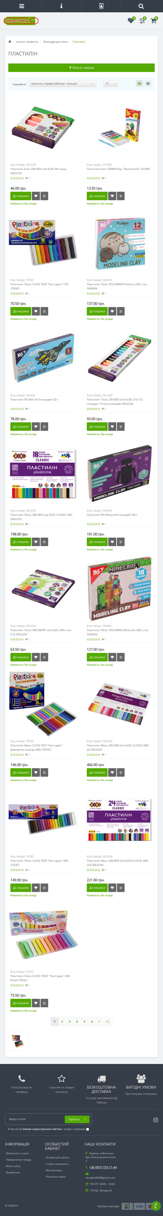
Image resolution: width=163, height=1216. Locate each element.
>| (107, 1021)
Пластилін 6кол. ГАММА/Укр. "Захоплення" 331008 (118, 169)
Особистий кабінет (58, 1157)
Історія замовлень (57, 1164)
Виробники (13, 1172)
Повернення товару (18, 1159)
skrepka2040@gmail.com (100, 1175)
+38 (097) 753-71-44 (101, 1167)
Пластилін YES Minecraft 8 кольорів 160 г (112, 515)
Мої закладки (54, 1170)
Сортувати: (19, 84)
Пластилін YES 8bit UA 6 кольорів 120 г (34, 399)
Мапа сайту (13, 1166)
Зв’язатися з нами (17, 1153)
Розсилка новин (56, 1176)
